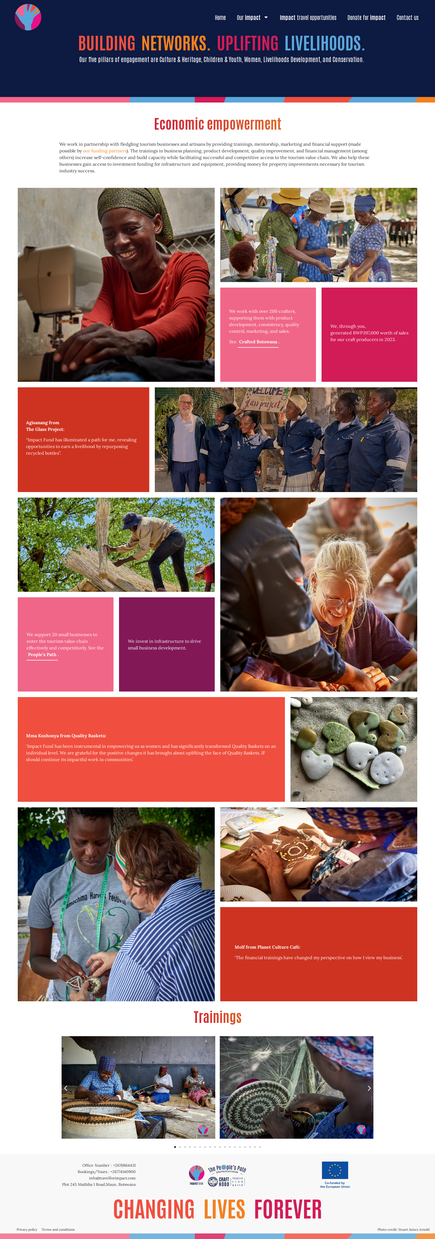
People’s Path (42, 654)
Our (253, 17)
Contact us (408, 17)
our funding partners (105, 150)
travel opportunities (308, 17)
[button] (65, 1088)
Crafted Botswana (258, 341)
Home (220, 17)
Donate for (367, 17)
